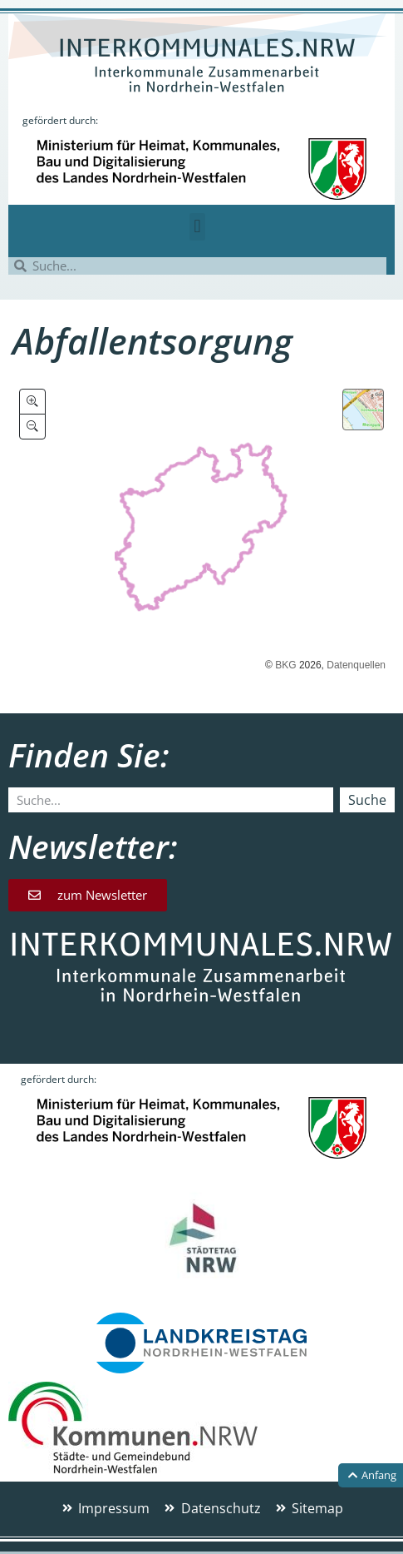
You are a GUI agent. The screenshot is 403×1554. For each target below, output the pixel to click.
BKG (285, 665)
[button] (197, 227)
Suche (367, 800)
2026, (312, 665)
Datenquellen (356, 665)
